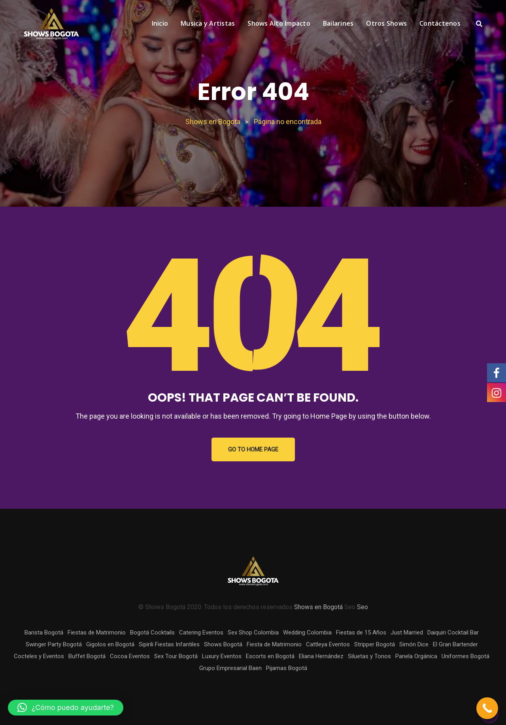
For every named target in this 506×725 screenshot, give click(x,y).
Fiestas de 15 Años (361, 632)
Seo (362, 607)
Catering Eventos (201, 632)
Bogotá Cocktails (152, 632)
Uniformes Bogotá (465, 656)
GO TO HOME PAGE (253, 449)
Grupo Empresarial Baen (230, 668)
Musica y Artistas (208, 23)
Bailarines (338, 23)
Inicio (160, 23)
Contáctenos (440, 23)
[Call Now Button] (487, 708)
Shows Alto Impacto (278, 23)
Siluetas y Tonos (369, 656)
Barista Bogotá (44, 632)
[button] (65, 708)
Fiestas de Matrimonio (97, 632)
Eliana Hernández (321, 656)
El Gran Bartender (455, 644)
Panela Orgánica (416, 656)
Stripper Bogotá (374, 644)
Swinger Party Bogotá (54, 644)
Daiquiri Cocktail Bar (453, 632)
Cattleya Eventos (328, 644)
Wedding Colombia (307, 632)
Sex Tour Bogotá (176, 656)
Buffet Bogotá (87, 656)
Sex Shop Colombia (253, 632)
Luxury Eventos (222, 656)
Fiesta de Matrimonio (274, 644)
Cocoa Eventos (130, 656)
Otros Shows (386, 23)
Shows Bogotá (223, 644)
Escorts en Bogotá (270, 656)
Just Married (407, 632)
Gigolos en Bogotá (110, 644)
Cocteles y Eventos (39, 656)
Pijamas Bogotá (286, 668)
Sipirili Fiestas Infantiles (169, 644)
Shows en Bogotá (318, 607)
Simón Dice (414, 644)
